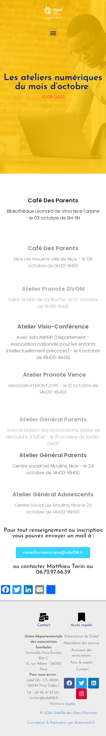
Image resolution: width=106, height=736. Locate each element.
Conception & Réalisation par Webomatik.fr (61, 722)
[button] (53, 33)
